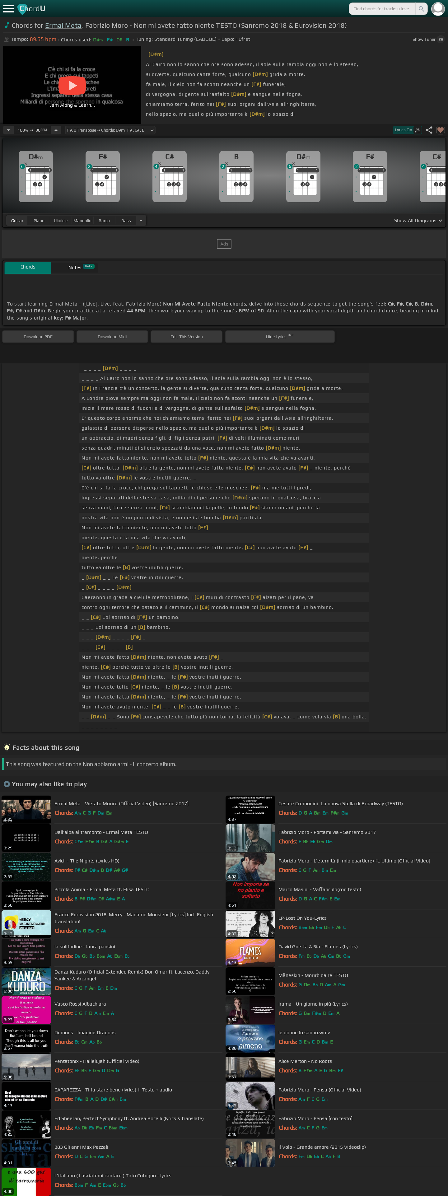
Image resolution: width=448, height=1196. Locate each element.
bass (126, 220)
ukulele (61, 220)
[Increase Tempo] (56, 130)
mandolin (82, 220)
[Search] (421, 8)
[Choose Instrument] (141, 220)
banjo (104, 220)
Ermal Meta (63, 25)
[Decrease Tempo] (8, 130)
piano (39, 220)
